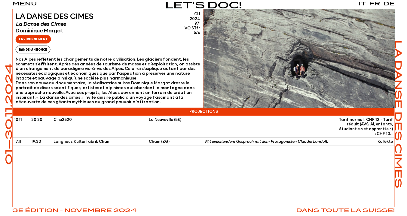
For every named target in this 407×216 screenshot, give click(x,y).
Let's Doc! (203, 6)
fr (374, 4)
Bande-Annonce (33, 49)
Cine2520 (63, 120)
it (362, 4)
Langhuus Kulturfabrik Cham (82, 142)
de (389, 4)
